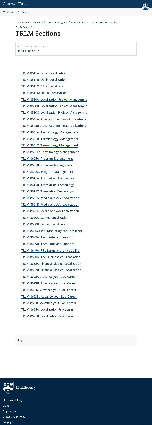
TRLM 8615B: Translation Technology (47, 185)
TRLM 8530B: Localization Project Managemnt (54, 106)
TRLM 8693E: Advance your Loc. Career (48, 303)
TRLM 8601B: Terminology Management (49, 139)
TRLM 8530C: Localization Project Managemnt (54, 112)
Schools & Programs (56, 22)
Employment (10, 411)
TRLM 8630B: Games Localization (44, 224)
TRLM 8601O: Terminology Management (50, 152)
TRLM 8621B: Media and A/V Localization (50, 204)
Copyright (8, 422)
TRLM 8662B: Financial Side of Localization (51, 270)
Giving (6, 405)
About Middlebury (12, 400)
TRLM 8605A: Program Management (47, 158)
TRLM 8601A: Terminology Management (49, 132)
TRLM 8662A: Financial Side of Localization (51, 263)
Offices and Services (14, 416)
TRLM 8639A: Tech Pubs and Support (47, 237)
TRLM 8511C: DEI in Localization (43, 86)
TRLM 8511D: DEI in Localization (44, 93)
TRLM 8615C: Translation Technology (47, 191)
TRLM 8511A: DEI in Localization (43, 73)
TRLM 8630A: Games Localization (44, 218)
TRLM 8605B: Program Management (47, 165)
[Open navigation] (7, 12)
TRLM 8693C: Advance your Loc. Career (48, 290)
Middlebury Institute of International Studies (95, 22)
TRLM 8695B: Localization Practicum (47, 316)
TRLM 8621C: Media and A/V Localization (50, 211)
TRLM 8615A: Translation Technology (47, 178)
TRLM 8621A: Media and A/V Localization (50, 198)
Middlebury (21, 22)
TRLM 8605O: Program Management (47, 172)
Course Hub (14, 4)
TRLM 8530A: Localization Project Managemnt (54, 99)
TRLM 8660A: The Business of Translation (50, 257)
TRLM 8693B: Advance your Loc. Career (49, 283)
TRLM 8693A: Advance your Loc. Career (49, 277)
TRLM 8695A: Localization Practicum (47, 309)
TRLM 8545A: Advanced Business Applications (53, 119)
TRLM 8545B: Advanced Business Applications (53, 126)
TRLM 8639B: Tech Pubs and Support (47, 244)
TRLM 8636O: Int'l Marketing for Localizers (51, 231)
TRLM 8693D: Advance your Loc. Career (49, 296)
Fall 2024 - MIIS (23, 27)
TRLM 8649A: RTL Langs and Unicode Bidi (50, 250)
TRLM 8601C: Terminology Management (49, 145)
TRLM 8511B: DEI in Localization (43, 80)
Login (21, 340)
